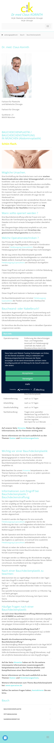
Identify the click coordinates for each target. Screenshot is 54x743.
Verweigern (27, 378)
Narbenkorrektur (12, 719)
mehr (27, 384)
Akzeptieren (27, 373)
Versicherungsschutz (29, 438)
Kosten (13, 438)
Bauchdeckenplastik (12, 709)
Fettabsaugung (10, 714)
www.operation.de (14, 685)
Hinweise (22, 428)
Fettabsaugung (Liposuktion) (21, 247)
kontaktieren (38, 690)
